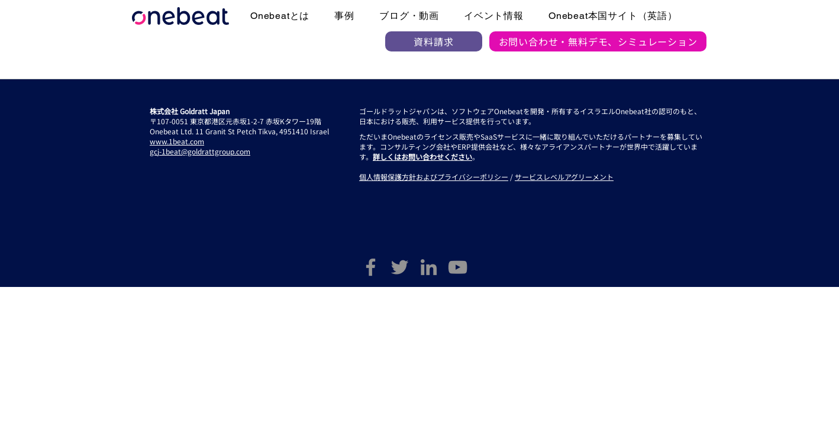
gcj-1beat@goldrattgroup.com (200, 151)
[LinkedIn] (428, 267)
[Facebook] (370, 267)
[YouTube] (457, 267)
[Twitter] (399, 267)
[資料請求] (433, 41)
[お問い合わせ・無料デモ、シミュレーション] (597, 41)
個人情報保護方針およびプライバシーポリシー (433, 177)
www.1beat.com (177, 141)
